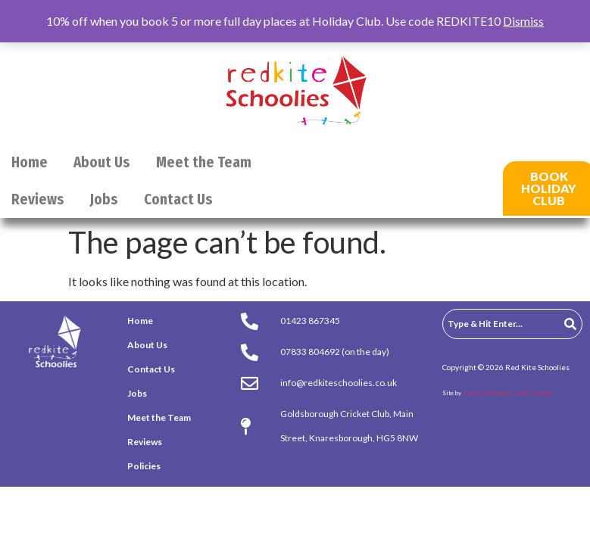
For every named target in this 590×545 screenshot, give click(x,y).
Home (29, 162)
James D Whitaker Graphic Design (507, 393)
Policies (144, 466)
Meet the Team (203, 162)
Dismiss (523, 21)
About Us (101, 162)
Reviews (37, 199)
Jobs (104, 199)
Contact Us (178, 199)
